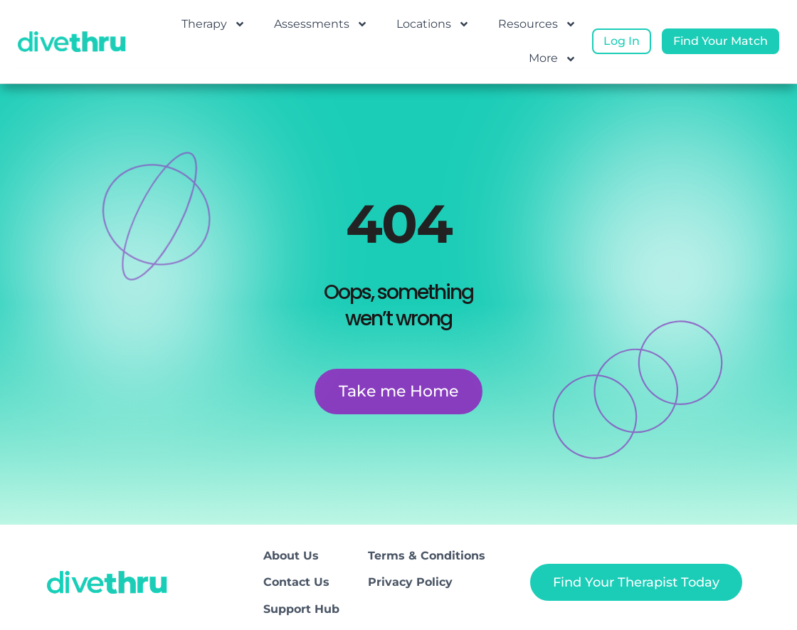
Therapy (213, 24)
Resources (537, 24)
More (552, 59)
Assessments (321, 24)
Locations (433, 24)
